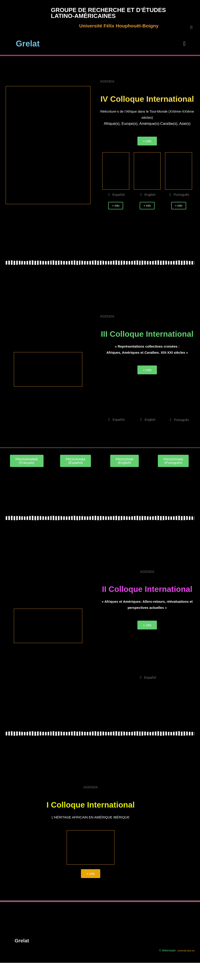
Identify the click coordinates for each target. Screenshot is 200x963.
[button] (184, 43)
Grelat (27, 43)
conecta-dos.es (185, 951)
